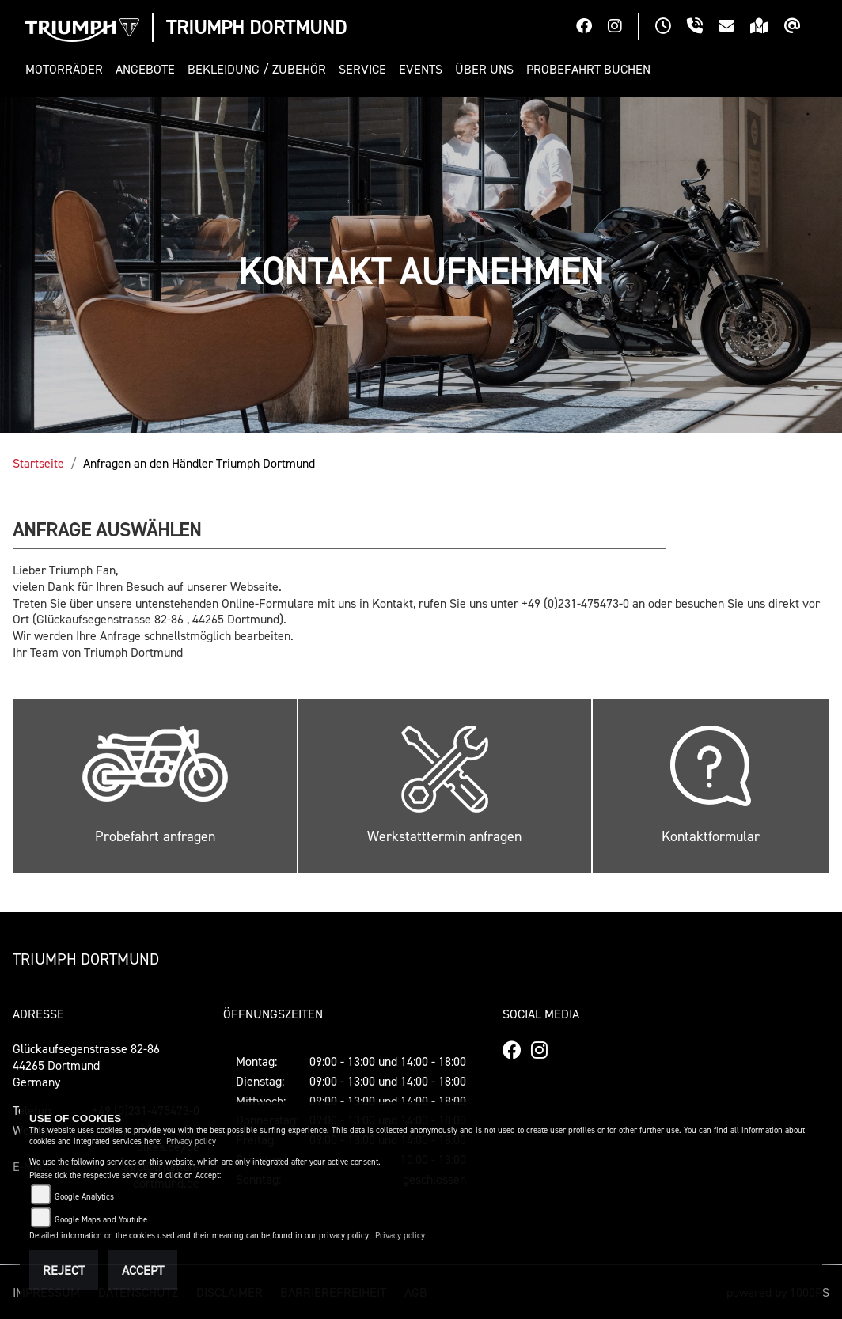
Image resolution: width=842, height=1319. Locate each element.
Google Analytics (84, 1197)
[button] (67, 69)
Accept (143, 1270)
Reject (64, 1270)
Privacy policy (191, 1141)
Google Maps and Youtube (101, 1220)
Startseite (38, 463)
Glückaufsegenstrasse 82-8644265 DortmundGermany (86, 1065)
